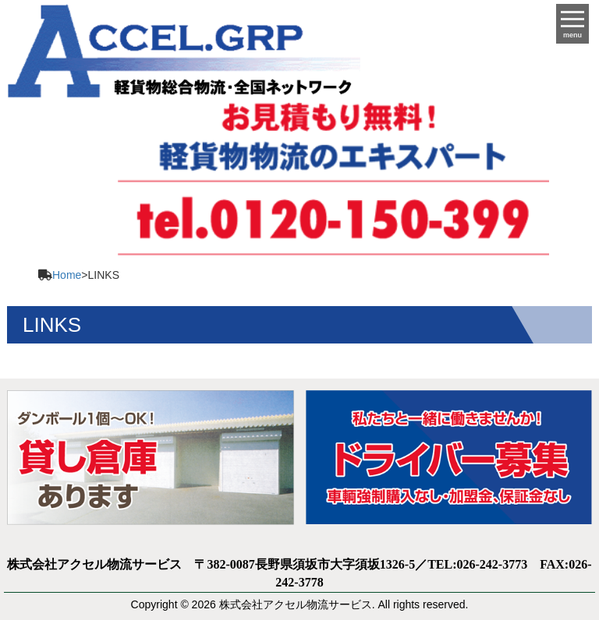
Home (66, 275)
